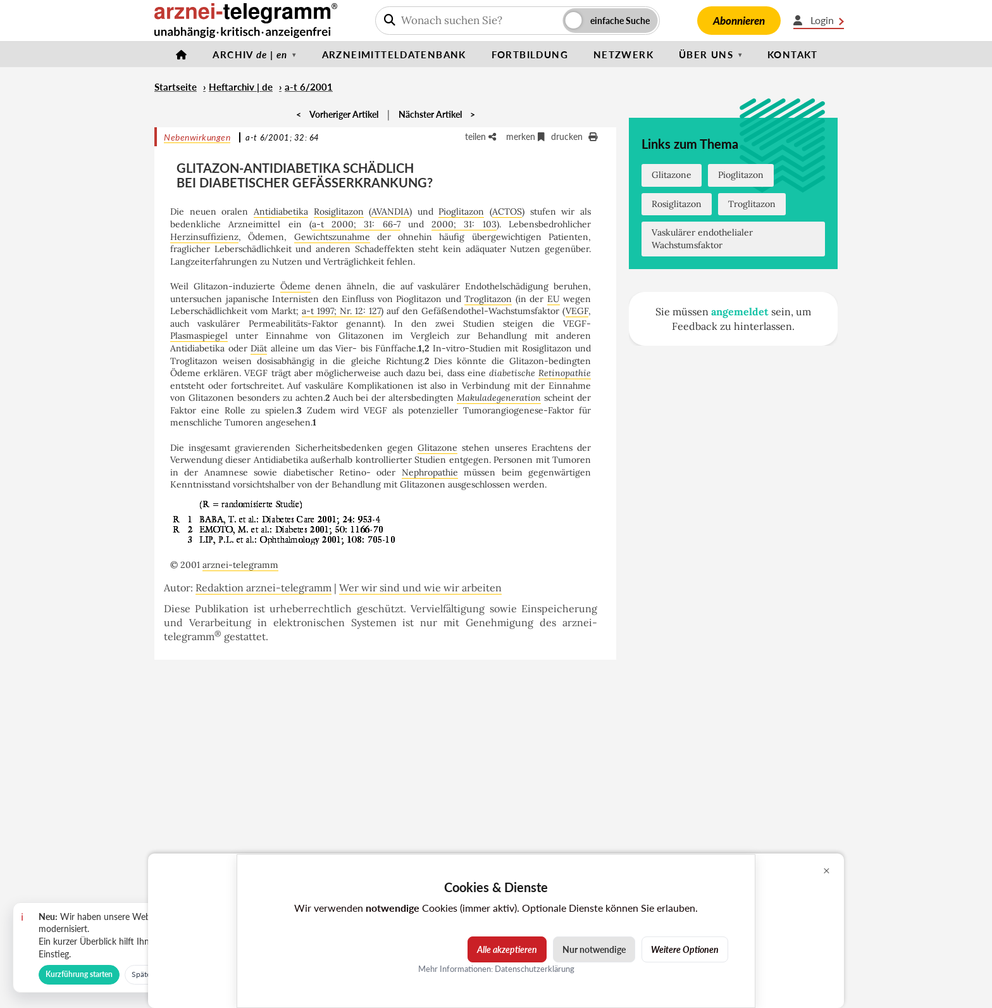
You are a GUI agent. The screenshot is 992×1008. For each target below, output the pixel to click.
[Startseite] (181, 54)
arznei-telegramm (240, 564)
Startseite (175, 86)
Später (142, 974)
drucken (574, 136)
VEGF (577, 311)
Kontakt (792, 54)
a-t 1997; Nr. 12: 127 (341, 311)
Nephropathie (430, 472)
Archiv (250, 54)
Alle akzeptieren (507, 949)
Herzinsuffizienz (204, 237)
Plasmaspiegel (199, 335)
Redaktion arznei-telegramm (263, 587)
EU (553, 299)
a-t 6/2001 (309, 86)
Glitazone (437, 447)
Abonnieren (739, 20)
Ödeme (295, 286)
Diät (259, 348)
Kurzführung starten (79, 974)
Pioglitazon (461, 211)
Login (818, 20)
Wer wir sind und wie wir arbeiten (420, 587)
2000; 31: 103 (464, 224)
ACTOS (507, 211)
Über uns (706, 54)
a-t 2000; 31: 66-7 (356, 224)
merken (525, 136)
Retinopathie (564, 373)
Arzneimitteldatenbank (394, 54)
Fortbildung (530, 54)
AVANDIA (390, 211)
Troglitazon (488, 299)
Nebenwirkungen (197, 137)
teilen (480, 136)
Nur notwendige (594, 949)
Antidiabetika (281, 211)
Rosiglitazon (339, 211)
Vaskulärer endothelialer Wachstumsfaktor (702, 239)
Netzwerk (623, 54)
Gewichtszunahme (332, 237)
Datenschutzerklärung (534, 969)
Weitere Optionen (685, 949)
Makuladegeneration (499, 397)
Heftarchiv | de (241, 86)
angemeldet (740, 311)
